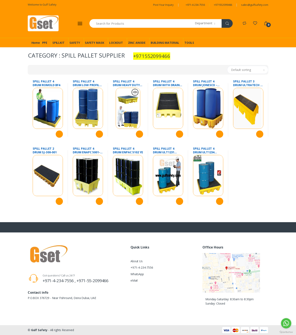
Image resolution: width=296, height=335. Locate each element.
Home (35, 43)
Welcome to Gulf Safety (42, 4)
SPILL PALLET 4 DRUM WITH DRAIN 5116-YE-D (166, 83)
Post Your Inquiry (163, 5)
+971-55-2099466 (92, 280)
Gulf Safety (39, 330)
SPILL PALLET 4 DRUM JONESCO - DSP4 (205, 83)
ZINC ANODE (137, 43)
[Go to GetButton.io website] (286, 331)
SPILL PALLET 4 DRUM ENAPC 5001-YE (86, 150)
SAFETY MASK (94, 43)
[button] (208, 23)
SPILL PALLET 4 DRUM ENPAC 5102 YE (128, 150)
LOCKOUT (116, 43)
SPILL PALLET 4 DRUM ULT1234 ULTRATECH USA (204, 150)
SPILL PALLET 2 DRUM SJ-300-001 (45, 150)
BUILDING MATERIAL (165, 43)
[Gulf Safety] (43, 23)
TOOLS (189, 43)
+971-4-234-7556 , (59, 280)
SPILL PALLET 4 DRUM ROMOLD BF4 (46, 83)
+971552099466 (223, 5)
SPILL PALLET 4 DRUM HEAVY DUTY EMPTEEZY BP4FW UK (128, 83)
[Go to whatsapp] (286, 323)
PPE (44, 43)
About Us (137, 261)
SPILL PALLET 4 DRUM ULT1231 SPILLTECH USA (163, 150)
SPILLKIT (58, 43)
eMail (134, 280)
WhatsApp (137, 274)
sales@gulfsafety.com (254, 5)
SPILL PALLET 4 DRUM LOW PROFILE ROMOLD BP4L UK (87, 83)
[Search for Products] (142, 23)
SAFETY (74, 43)
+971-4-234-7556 (195, 5)
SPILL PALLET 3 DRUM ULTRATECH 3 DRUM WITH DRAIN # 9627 (248, 83)
